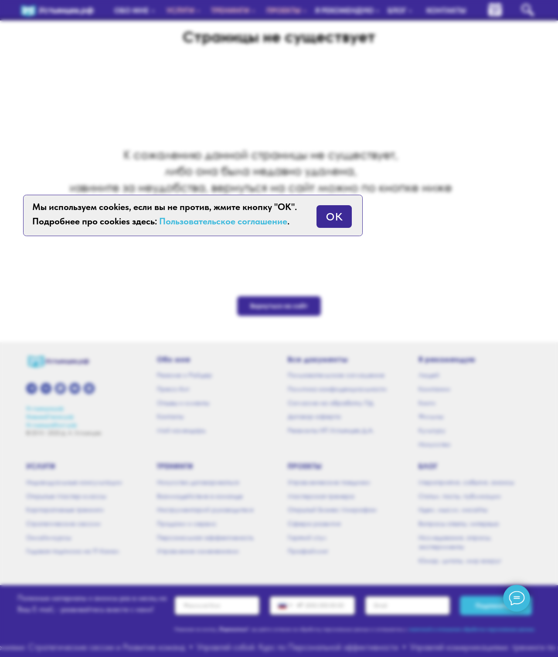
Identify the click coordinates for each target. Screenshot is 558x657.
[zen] (89, 388)
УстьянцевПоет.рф (51, 425)
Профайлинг (308, 551)
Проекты (305, 466)
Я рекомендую (447, 359)
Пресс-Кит (173, 389)
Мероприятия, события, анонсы (466, 482)
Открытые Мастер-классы (66, 496)
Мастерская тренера (321, 496)
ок (334, 214)
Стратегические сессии (63, 523)
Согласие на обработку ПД (330, 402)
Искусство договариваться (198, 482)
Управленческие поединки (329, 482)
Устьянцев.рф (45, 408)
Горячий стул (307, 537)
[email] (407, 605)
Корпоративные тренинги (65, 509)
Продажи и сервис (187, 523)
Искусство (434, 444)
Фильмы (430, 416)
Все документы (318, 359)
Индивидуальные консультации (74, 482)
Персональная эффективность (205, 537)
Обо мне (174, 359)
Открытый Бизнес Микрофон (332, 509)
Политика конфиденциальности (337, 389)
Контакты (170, 416)
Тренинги (175, 466)
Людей (428, 375)
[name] (217, 605)
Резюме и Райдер (184, 375)
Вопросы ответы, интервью (458, 523)
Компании (434, 389)
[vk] (46, 388)
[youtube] (74, 388)
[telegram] (31, 388)
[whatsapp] (60, 388)
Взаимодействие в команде (200, 496)
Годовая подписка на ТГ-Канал (72, 551)
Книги (427, 402)
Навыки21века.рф (50, 416)
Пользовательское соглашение (336, 375)
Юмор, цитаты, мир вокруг (459, 560)
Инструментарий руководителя (205, 509)
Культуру (432, 430)
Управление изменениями (198, 551)
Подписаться (496, 605)
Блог (428, 466)
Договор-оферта (314, 416)
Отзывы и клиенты (183, 402)
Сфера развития (314, 523)
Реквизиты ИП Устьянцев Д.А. (331, 430)
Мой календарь (181, 430)
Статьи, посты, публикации (459, 496)
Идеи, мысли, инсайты (452, 509)
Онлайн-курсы (48, 537)
